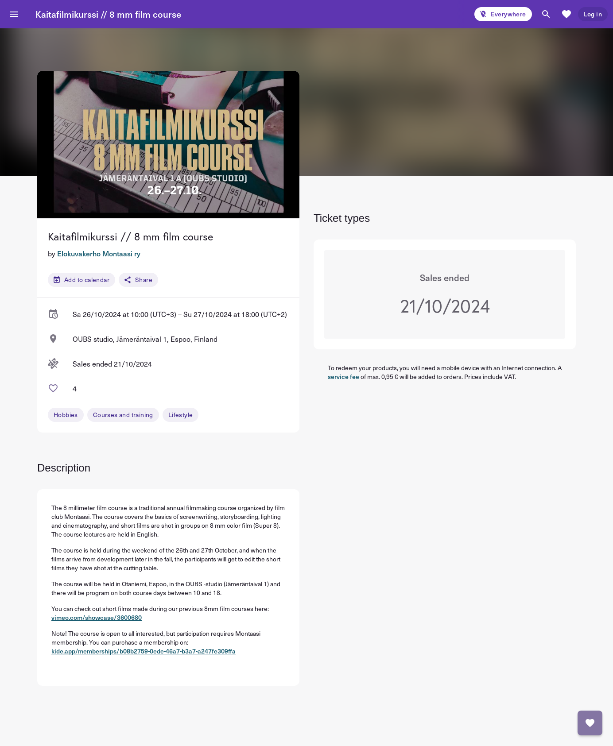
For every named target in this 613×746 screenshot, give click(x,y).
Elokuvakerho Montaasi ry (98, 253)
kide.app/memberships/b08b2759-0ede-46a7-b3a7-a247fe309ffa (143, 651)
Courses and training (123, 414)
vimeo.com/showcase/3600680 (96, 617)
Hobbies (66, 414)
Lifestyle (180, 414)
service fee (343, 376)
